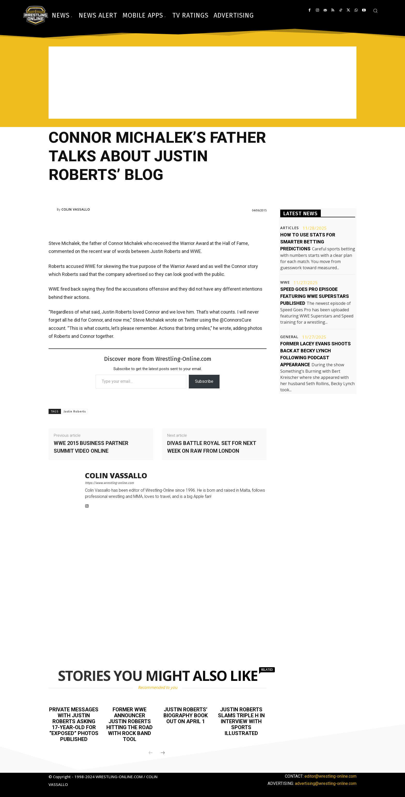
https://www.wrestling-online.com (109, 483)
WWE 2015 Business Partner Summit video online (91, 447)
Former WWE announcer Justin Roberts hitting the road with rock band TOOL (129, 723)
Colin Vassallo (75, 209)
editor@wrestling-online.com (330, 774)
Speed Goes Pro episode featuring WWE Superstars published (314, 296)
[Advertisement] (202, 82)
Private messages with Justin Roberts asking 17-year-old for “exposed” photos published (73, 723)
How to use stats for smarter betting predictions (307, 241)
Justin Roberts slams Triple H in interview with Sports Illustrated (241, 720)
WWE (285, 282)
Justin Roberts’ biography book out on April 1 (185, 715)
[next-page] (163, 751)
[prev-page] (150, 751)
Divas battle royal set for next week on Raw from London (211, 447)
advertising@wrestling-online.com (325, 781)
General (289, 337)
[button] (375, 11)
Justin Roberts (75, 411)
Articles (289, 228)
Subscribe (204, 381)
